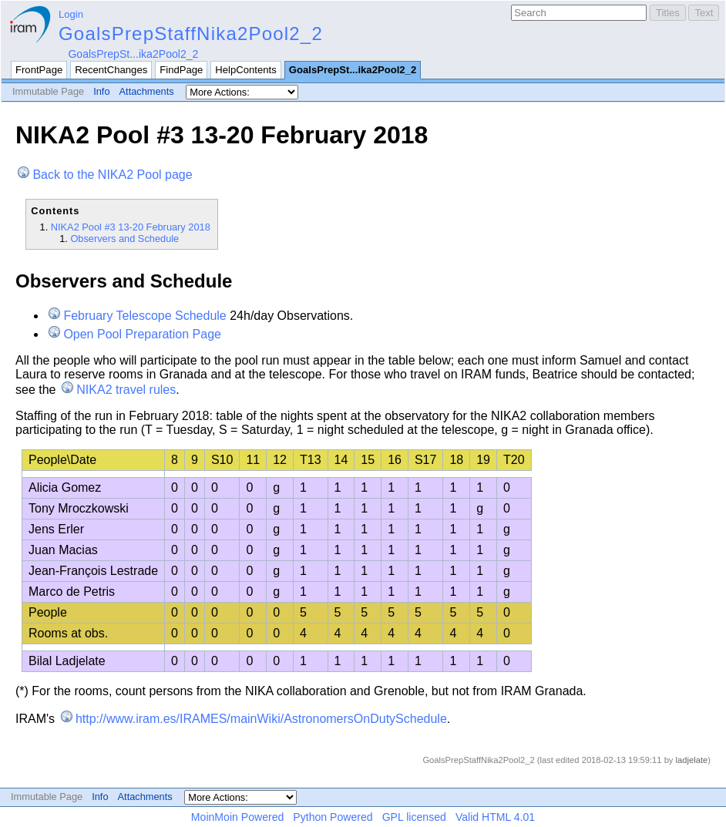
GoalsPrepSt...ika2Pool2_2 (133, 54)
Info (101, 91)
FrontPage (38, 70)
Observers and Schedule (124, 238)
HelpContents (245, 70)
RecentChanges (111, 70)
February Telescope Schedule (144, 315)
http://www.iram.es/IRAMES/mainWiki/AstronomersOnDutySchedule (261, 718)
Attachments (146, 91)
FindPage (181, 70)
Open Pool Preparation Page (142, 334)
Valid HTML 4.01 (495, 817)
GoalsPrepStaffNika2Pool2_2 (191, 33)
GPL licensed (414, 817)
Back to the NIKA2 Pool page (112, 174)
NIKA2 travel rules (126, 389)
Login (71, 14)
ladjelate (692, 760)
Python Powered (332, 817)
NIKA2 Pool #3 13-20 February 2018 (130, 227)
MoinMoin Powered (237, 817)
